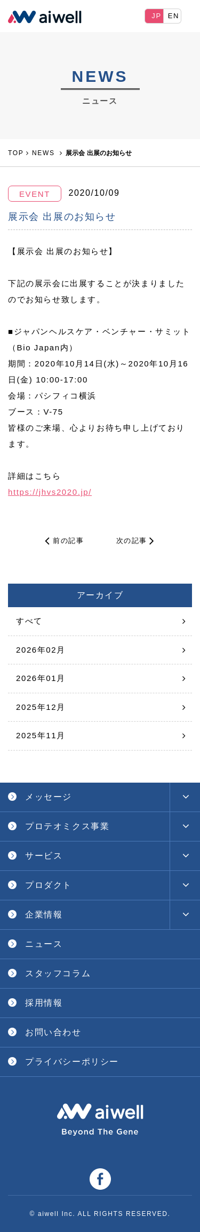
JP (156, 16)
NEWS (44, 153)
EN (173, 16)
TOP (15, 153)
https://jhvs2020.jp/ (50, 491)
